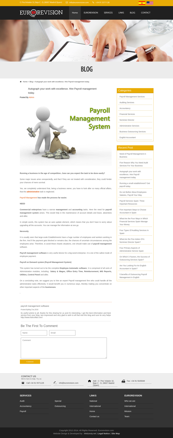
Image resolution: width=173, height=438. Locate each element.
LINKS (121, 13)
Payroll (23, 411)
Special (58, 401)
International (95, 406)
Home (75, 13)
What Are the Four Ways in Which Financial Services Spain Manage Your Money (134, 221)
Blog (31, 82)
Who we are (129, 401)
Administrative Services (129, 126)
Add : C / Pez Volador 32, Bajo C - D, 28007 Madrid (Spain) (103, 383)
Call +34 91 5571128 (35, 383)
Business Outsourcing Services (133, 132)
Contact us (94, 416)
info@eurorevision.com (68, 383)
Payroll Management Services (132, 97)
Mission (127, 411)
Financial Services (127, 114)
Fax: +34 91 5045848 (136, 381)
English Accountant (128, 137)
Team (126, 416)
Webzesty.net (89, 433)
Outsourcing (60, 406)
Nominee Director (127, 120)
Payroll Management (29, 198)
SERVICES (108, 13)
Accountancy (125, 108)
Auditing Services (127, 102)
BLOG (132, 13)
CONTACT (145, 13)
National (93, 401)
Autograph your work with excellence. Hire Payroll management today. (130, 174)
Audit (22, 401)
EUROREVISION (91, 13)
